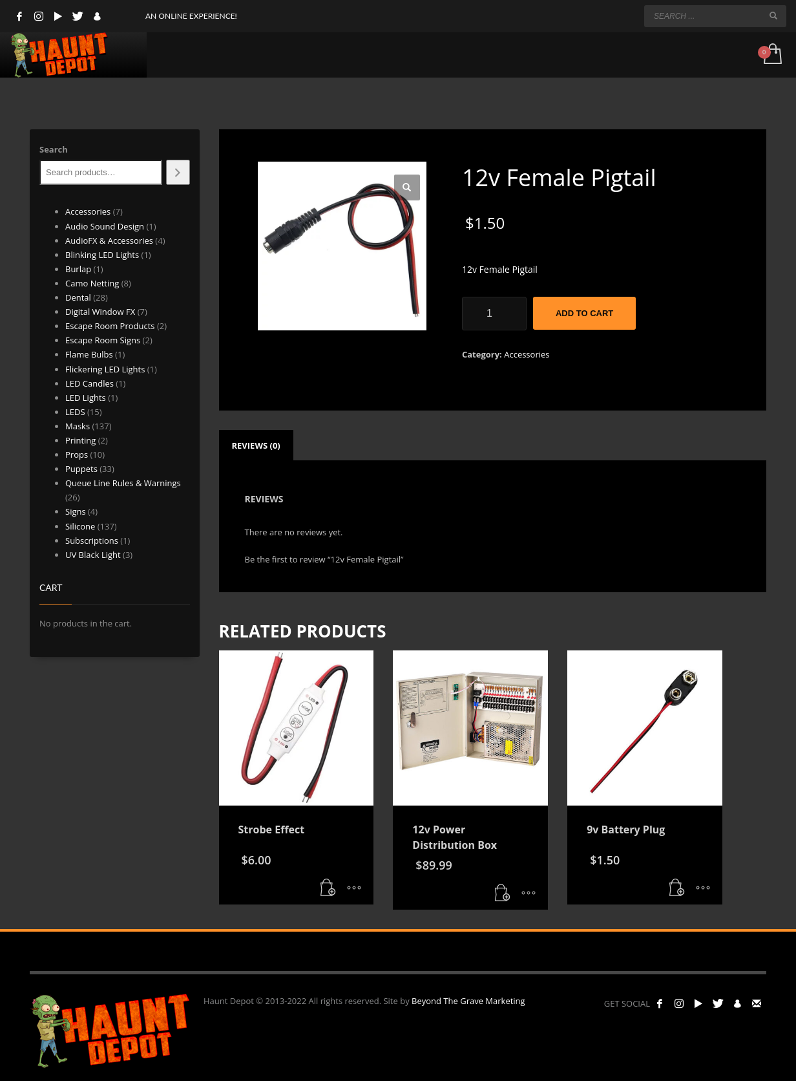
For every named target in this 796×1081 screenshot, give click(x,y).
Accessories (526, 354)
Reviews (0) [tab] (256, 445)
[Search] (178, 172)
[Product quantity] (494, 313)
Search (53, 149)
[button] (407, 187)
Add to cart (584, 313)
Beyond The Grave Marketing (468, 1001)
